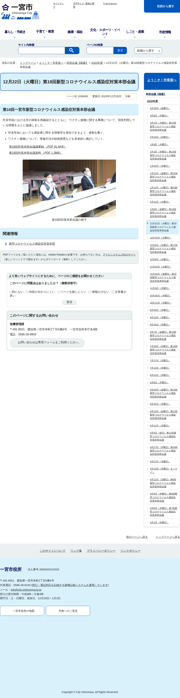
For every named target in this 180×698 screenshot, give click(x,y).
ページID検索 (95, 44)
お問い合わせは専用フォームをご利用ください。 (49, 342)
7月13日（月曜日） (160, 368)
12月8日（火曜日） (160, 259)
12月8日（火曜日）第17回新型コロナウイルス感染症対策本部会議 (163, 249)
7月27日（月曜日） (160, 360)
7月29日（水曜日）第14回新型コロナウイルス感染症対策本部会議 (163, 350)
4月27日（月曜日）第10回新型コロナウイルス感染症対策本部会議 (163, 451)
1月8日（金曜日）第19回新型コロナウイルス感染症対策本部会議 (163, 213)
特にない (18, 291)
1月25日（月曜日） (160, 166)
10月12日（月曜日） (161, 302)
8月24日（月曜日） (160, 324)
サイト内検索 (26, 44)
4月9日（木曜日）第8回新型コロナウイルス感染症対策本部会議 (163, 497)
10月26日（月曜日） (161, 295)
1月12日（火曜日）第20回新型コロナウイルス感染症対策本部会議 (163, 191)
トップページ (28, 62)
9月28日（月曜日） (160, 310)
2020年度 (97, 62)
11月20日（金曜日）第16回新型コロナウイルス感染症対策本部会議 (163, 277)
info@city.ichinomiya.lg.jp (26, 589)
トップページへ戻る (168, 536)
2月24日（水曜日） (160, 137)
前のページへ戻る (137, 536)
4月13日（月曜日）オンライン (163, 470)
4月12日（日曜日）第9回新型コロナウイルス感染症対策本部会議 (163, 483)
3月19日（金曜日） (160, 108)
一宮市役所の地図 (23, 610)
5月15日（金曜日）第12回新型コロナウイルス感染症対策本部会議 (163, 415)
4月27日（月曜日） (160, 461)
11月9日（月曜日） (160, 288)
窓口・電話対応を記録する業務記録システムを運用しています (70, 585)
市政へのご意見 (68, 610)
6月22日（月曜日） (160, 375)
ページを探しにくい (73, 291)
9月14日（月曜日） (160, 317)
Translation (110, 3)
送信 (69, 301)
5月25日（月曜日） (160, 404)
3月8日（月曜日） (159, 115)
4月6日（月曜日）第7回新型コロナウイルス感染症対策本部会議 (163, 512)
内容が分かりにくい (42, 291)
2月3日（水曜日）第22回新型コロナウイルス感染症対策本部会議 (163, 155)
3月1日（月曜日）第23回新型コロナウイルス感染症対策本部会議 (163, 126)
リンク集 (76, 550)
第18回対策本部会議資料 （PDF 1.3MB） (37, 152)
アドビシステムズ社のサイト (119, 254)
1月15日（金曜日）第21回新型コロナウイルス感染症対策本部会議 (163, 177)
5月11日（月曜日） (160, 425)
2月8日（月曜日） (159, 144)
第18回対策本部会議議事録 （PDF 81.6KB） (39, 146)
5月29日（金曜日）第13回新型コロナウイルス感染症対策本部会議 (163, 393)
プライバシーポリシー (101, 550)
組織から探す (145, 50)
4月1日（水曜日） (159, 522)
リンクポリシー (130, 550)
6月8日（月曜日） (159, 382)
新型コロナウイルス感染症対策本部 (32, 243)
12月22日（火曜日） (161, 237)
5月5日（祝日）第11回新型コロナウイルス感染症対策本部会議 (163, 436)
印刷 (127, 96)
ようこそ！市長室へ (51, 62)
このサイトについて (53, 550)
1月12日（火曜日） (160, 202)
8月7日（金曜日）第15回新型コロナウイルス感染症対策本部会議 (163, 335)
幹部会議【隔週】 (77, 62)
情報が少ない (100, 291)
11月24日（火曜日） (161, 266)
